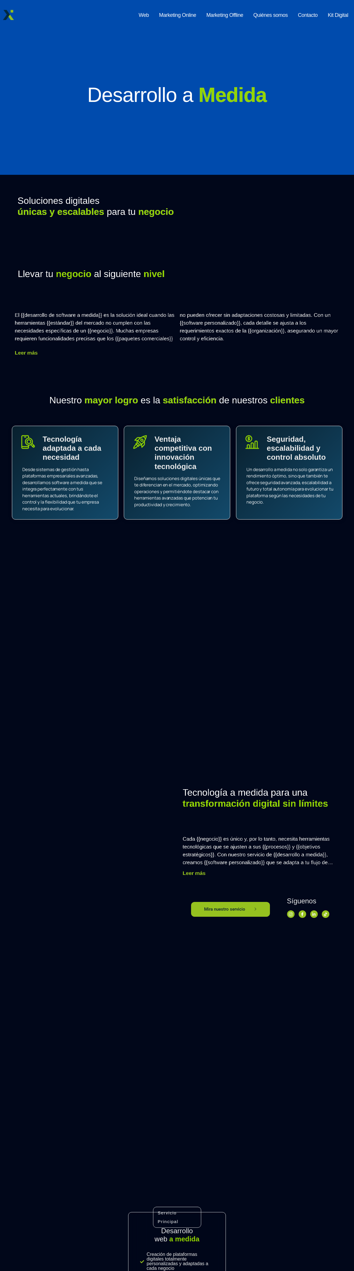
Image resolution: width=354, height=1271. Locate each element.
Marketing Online (177, 15)
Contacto (307, 15)
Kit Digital (338, 15)
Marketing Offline (224, 15)
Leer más (311, 353)
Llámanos (38, 1211)
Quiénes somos (270, 15)
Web (144, 15)
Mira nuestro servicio (230, 909)
